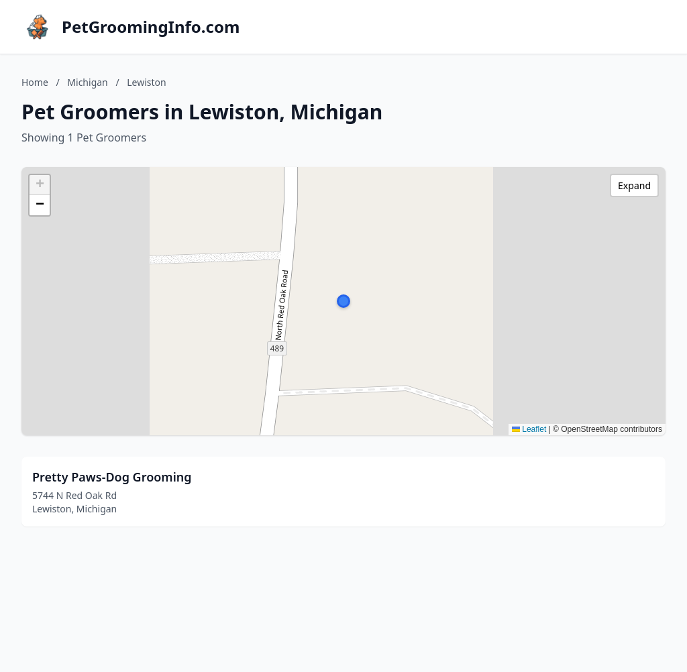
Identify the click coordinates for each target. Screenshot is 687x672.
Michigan (87, 82)
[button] (343, 301)
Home (34, 82)
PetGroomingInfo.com (151, 27)
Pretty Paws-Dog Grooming (111, 477)
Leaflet (529, 429)
